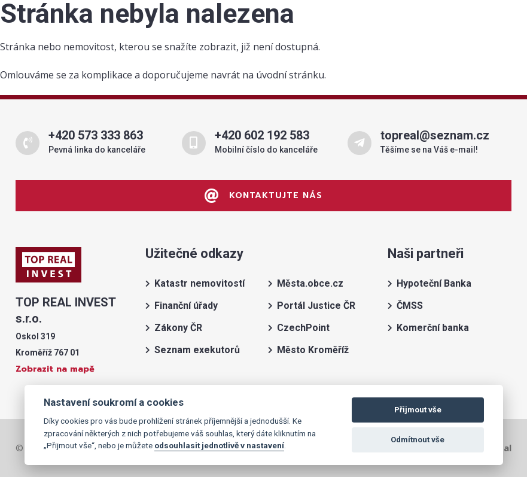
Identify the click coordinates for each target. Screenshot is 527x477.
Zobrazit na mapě (55, 369)
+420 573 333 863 (95, 135)
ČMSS (410, 305)
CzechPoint (303, 327)
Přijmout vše (417, 409)
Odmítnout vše (417, 439)
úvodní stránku (290, 74)
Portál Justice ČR (316, 305)
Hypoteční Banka (434, 283)
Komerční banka (433, 327)
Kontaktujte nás (263, 196)
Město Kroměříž (313, 350)
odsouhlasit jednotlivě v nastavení (219, 445)
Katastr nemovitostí (199, 283)
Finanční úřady (186, 305)
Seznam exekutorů (197, 350)
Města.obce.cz (310, 283)
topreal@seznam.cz (434, 135)
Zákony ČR (178, 327)
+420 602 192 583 (262, 135)
